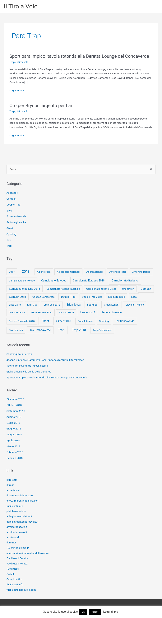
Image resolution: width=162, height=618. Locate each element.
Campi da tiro (14, 579)
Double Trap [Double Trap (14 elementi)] (68, 296)
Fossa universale (16, 216)
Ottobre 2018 (14, 405)
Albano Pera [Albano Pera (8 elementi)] (43, 271)
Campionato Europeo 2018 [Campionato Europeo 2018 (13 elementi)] (89, 280)
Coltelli (11, 574)
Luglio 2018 (13, 422)
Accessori (12, 192)
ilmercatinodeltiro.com (20, 495)
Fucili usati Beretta (17, 558)
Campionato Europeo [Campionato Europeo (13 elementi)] (53, 280)
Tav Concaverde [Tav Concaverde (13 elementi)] (124, 321)
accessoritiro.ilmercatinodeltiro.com (28, 553)
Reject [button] (94, 611)
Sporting (11, 234)
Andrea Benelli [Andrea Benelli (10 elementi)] (94, 271)
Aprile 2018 (13, 440)
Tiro (9, 240)
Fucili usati (13, 568)
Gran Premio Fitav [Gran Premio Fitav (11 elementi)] (41, 312)
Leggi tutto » (16, 90)
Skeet (10, 228)
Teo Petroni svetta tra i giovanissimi (27, 365)
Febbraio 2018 (15, 452)
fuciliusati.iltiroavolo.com (21, 589)
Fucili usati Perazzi (17, 563)
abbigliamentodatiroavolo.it (22, 521)
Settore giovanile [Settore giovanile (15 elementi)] (111, 312)
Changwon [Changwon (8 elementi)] (128, 288)
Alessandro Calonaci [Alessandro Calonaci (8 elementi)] (68, 271)
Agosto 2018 (14, 416)
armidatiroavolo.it (17, 532)
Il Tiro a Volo (21, 6)
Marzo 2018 (14, 446)
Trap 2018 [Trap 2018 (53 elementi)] (79, 330)
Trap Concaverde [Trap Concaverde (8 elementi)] (102, 330)
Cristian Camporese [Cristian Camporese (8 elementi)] (43, 296)
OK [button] (83, 611)
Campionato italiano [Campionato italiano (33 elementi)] (125, 280)
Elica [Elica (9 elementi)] (134, 296)
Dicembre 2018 (15, 399)
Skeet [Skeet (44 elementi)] (45, 321)
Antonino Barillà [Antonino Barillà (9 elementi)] (141, 271)
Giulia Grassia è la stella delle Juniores (29, 371)
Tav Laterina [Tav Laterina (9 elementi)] (16, 330)
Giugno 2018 (14, 428)
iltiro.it (10, 484)
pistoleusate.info (16, 511)
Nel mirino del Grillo (18, 547)
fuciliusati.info (15, 505)
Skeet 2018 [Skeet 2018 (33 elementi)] (63, 321)
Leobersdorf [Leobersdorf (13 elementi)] (87, 312)
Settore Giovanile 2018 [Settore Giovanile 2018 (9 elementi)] (22, 321)
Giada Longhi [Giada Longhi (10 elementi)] (111, 304)
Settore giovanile (16, 222)
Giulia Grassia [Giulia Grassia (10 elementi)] (17, 312)
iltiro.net (11, 542)
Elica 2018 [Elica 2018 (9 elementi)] (15, 304)
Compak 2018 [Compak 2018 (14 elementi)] (17, 296)
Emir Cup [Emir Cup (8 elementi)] (32, 304)
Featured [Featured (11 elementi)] (92, 304)
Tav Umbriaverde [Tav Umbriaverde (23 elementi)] (40, 330)
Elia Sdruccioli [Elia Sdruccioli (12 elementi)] (116, 296)
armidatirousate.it (17, 526)
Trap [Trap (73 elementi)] (61, 330)
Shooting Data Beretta (19, 353)
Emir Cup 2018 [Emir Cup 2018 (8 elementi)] (52, 304)
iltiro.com (12, 479)
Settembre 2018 (16, 410)
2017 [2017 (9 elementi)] (12, 271)
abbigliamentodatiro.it (19, 516)
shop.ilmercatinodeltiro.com (23, 500)
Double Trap (14, 204)
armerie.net (13, 490)
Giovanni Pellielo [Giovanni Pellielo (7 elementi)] (135, 304)
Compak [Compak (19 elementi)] (146, 288)
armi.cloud (13, 537)
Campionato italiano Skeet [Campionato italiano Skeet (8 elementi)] (101, 288)
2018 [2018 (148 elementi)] (26, 271)
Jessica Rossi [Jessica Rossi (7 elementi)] (66, 312)
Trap (12, 61)
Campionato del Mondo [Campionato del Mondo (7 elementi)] (22, 280)
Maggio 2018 (14, 434)
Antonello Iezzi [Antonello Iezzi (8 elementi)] (117, 271)
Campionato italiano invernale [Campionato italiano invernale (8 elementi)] (63, 288)
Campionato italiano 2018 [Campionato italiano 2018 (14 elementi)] (24, 288)
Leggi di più (110, 611)
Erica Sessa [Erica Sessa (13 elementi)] (74, 304)
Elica (9, 210)
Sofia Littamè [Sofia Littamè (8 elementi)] (85, 321)
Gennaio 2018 (15, 457)
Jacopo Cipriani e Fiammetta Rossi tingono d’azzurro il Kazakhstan (45, 359)
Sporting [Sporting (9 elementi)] (104, 321)
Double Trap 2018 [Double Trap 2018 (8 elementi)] (92, 296)
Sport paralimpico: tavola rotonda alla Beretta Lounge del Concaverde (79, 56)
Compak (11, 198)
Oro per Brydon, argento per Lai (40, 105)
